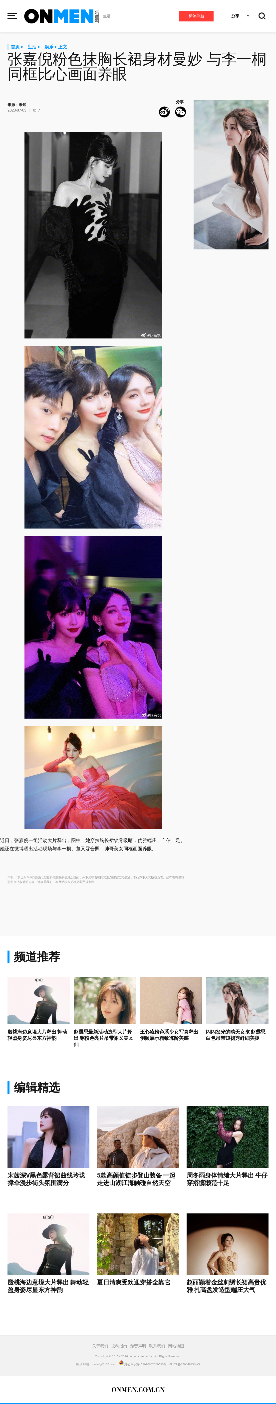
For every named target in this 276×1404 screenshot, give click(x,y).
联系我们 (157, 1346)
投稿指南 (119, 1346)
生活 (106, 16)
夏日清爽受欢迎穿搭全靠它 (133, 1282)
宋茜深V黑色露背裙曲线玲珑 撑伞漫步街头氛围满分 (46, 1179)
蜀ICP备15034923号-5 (184, 1364)
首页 (15, 46)
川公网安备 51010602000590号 (143, 1364)
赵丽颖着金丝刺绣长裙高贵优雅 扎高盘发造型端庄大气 (226, 1286)
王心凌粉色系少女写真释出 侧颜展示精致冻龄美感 (169, 1035)
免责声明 (138, 1346)
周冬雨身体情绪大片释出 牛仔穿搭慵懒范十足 (227, 1179)
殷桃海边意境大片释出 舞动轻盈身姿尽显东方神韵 (37, 1035)
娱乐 (48, 46)
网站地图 (176, 1346)
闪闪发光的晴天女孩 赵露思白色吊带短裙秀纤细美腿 (235, 1035)
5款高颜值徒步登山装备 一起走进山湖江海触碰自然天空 (136, 1179)
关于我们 (100, 1346)
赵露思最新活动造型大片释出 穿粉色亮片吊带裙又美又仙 (103, 1038)
